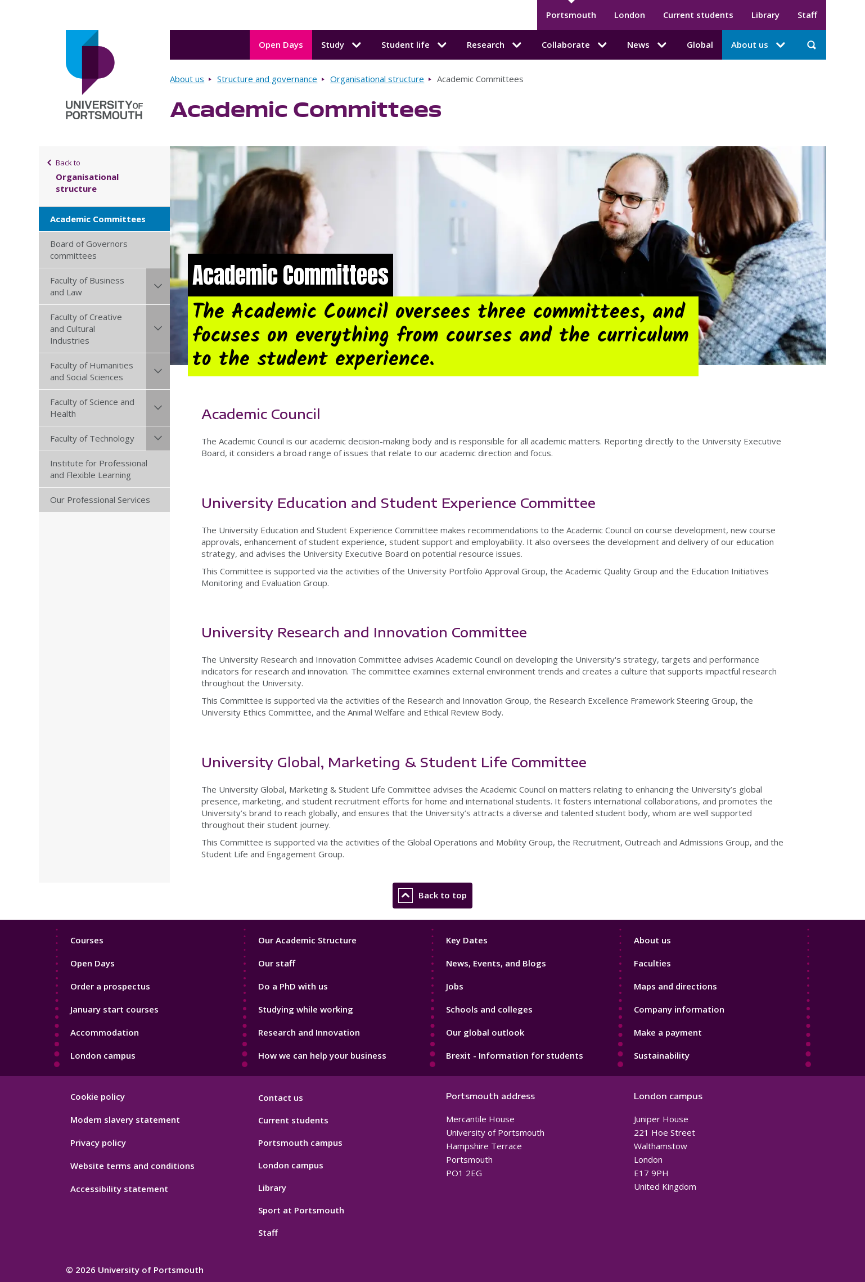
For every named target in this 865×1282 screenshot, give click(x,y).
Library (765, 14)
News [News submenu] (648, 45)
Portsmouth (571, 14)
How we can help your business (322, 1055)
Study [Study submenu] (342, 45)
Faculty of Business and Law (87, 286)
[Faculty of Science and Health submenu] (158, 408)
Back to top (432, 895)
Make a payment (668, 1032)
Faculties (652, 963)
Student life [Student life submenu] (415, 45)
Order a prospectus (110, 986)
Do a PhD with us (293, 986)
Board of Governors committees (89, 249)
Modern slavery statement (125, 1119)
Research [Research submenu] (495, 45)
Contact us (280, 1097)
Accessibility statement (119, 1188)
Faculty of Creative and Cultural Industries (86, 328)
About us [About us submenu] (759, 45)
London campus (103, 1055)
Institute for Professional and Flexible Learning (98, 468)
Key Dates (467, 940)
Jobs (454, 986)
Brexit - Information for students (514, 1055)
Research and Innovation (309, 1032)
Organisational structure (377, 78)
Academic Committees (98, 218)
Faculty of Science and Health (92, 407)
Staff (807, 14)
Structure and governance (267, 78)
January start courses (114, 1009)
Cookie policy (97, 1096)
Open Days (281, 44)
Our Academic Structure (307, 940)
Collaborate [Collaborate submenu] (575, 45)
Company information (679, 1009)
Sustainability (662, 1055)
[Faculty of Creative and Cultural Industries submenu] (158, 329)
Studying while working (305, 1009)
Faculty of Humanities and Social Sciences (91, 371)
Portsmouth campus (300, 1142)
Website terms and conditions (132, 1165)
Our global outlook (485, 1032)
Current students (698, 14)
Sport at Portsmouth (301, 1210)
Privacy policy (98, 1142)
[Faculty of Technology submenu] (158, 438)
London (629, 14)
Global (700, 44)
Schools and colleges (489, 1009)
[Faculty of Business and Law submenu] (158, 286)
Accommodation (104, 1032)
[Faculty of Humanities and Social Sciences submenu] (158, 371)
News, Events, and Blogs (496, 963)
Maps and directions (675, 986)
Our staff (276, 963)
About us (187, 78)
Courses (86, 940)
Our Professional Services (100, 499)
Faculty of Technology (92, 438)
